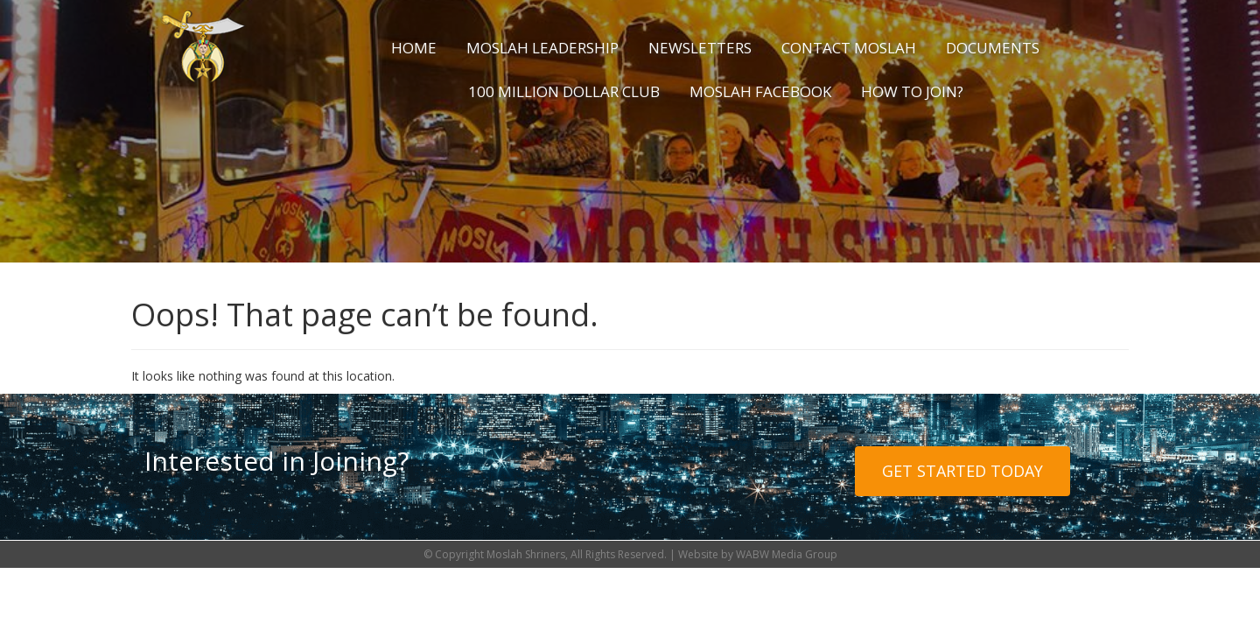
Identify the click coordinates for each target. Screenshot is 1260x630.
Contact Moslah (848, 48)
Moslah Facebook (760, 91)
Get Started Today (962, 470)
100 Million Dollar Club (564, 91)
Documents (993, 48)
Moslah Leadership (542, 48)
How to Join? (912, 91)
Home (414, 48)
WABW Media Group (786, 554)
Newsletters (700, 48)
